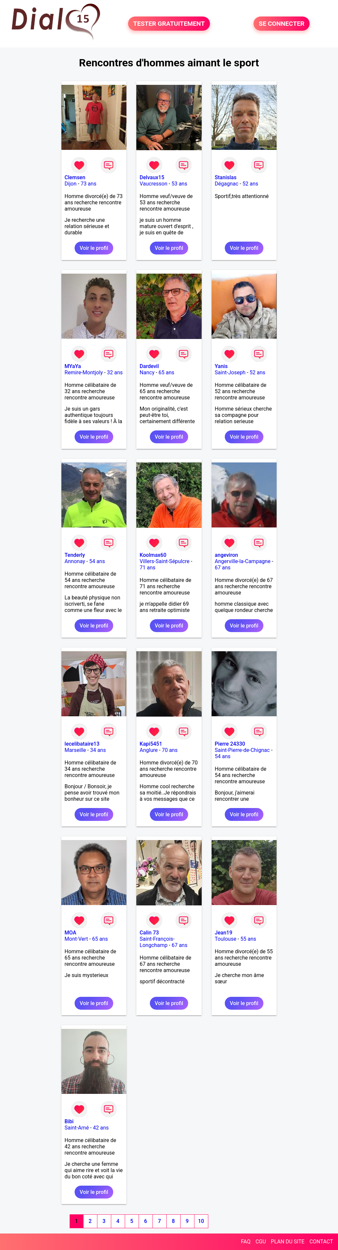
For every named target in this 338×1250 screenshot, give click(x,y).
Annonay (75, 561)
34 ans (98, 750)
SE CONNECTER (281, 23)
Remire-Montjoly (84, 372)
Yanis (221, 366)
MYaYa (73, 366)
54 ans (97, 561)
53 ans (179, 184)
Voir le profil (94, 248)
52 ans (250, 184)
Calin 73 (149, 932)
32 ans (115, 372)
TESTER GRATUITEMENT (169, 23)
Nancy (147, 372)
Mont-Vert (76, 939)
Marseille (75, 750)
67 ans (223, 567)
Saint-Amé (77, 1128)
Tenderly (75, 555)
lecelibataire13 (82, 744)
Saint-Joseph (230, 372)
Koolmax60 (153, 555)
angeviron (226, 555)
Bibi (69, 1121)
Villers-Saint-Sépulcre (164, 561)
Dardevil (149, 366)
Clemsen (75, 177)
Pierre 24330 (230, 744)
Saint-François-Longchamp (157, 942)
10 (201, 1221)
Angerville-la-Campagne (243, 561)
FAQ (246, 1241)
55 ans (248, 939)
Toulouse (225, 939)
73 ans (88, 184)
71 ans (147, 567)
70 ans (170, 750)
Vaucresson (153, 184)
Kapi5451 (151, 744)
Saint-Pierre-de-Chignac (242, 750)
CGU (260, 1241)
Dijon (71, 184)
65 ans (166, 372)
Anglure (149, 750)
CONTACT (321, 1241)
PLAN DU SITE (288, 1241)
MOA (70, 932)
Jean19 (223, 932)
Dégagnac (227, 184)
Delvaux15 (152, 177)
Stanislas (226, 177)
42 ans (101, 1128)
